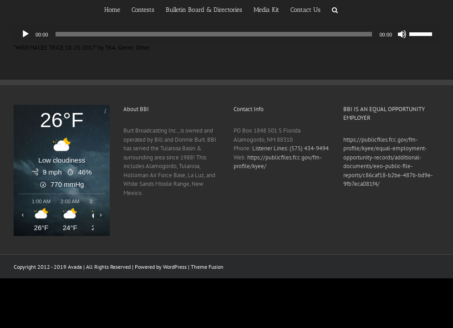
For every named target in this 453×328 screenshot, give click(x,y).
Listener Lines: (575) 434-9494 (290, 148)
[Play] (25, 34)
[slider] (214, 34)
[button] (335, 9)
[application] (226, 34)
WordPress (175, 266)
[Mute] (402, 34)
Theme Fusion (207, 266)
